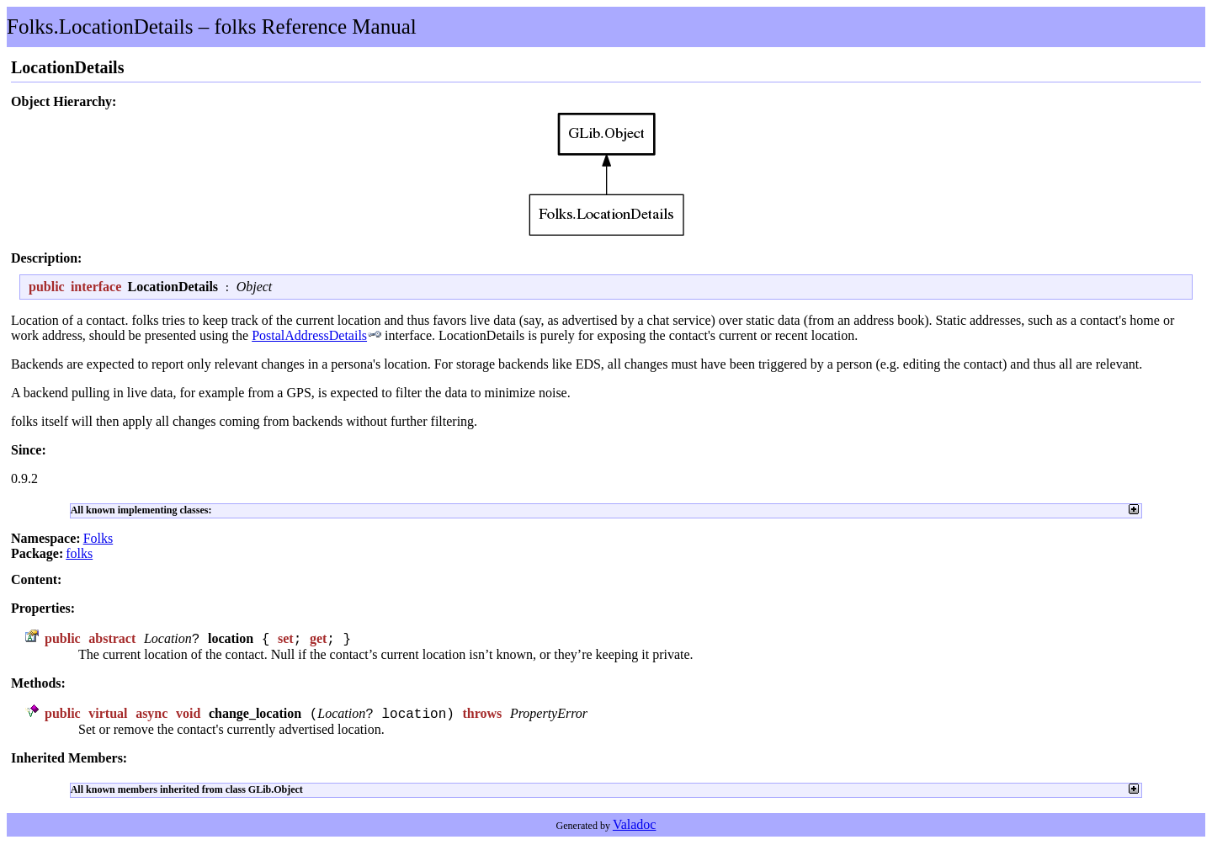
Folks (98, 538)
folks (79, 553)
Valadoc (634, 826)
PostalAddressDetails (309, 335)
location (230, 639)
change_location (255, 715)
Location (168, 639)
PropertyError (548, 715)
